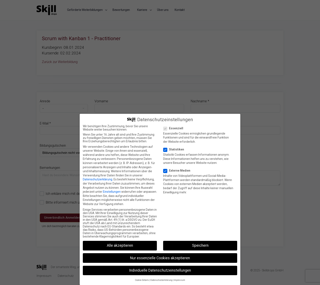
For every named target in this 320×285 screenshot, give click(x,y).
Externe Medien (178, 170)
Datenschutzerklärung (97, 179)
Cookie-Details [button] (142, 280)
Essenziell (174, 128)
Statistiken (175, 149)
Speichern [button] (200, 245)
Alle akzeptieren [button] (120, 245)
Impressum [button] (179, 280)
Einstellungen (112, 191)
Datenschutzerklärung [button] (161, 280)
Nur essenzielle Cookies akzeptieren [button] (160, 258)
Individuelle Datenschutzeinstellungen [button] (160, 270)
